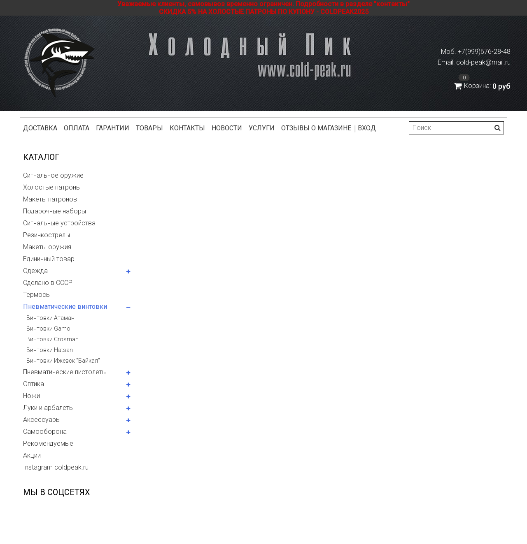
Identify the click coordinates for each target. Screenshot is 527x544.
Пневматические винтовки (65, 306)
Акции (32, 455)
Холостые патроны (52, 187)
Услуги (262, 128)
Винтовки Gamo (48, 328)
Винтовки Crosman (52, 339)
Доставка (40, 128)
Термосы (37, 295)
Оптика (33, 384)
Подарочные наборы (54, 211)
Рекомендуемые (48, 443)
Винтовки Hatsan (49, 350)
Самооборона (45, 431)
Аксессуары (42, 420)
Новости (227, 128)
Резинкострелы (46, 235)
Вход (367, 128)
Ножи (31, 396)
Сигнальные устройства (59, 223)
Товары (149, 128)
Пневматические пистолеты (65, 372)
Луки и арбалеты (48, 408)
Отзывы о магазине (316, 128)
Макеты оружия (47, 247)
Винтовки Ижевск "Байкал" (63, 360)
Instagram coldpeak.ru (56, 467)
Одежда (35, 271)
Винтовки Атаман (50, 318)
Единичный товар (49, 259)
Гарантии (112, 128)
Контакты (187, 128)
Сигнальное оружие (53, 175)
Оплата (76, 128)
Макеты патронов (50, 199)
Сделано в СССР (47, 283)
